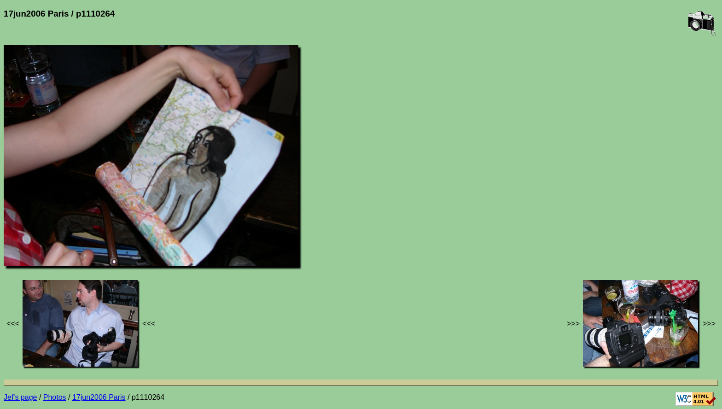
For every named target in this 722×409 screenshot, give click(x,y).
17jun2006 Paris (99, 397)
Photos (54, 397)
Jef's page (20, 397)
